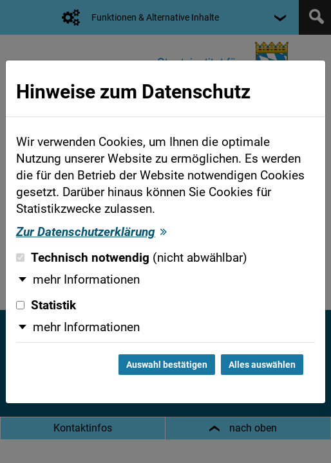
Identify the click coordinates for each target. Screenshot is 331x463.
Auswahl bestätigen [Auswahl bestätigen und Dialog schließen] (166, 364)
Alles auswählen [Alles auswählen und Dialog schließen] (262, 364)
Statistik (46, 305)
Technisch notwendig (131, 258)
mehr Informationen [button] (86, 280)
